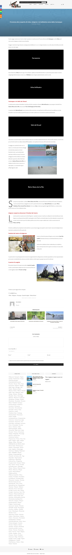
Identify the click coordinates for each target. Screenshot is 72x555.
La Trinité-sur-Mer (17, 455)
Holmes (21, 447)
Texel (19, 531)
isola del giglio (20, 449)
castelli (16, 411)
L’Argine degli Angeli (17, 454)
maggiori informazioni (37, 2)
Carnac (16, 409)
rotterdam (22, 514)
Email (29, 354)
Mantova (15, 467)
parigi (19, 495)
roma (15, 512)
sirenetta (20, 522)
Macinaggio (21, 466)
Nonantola (11, 488)
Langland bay (19, 461)
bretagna (17, 399)
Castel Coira (11, 411)
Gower (15, 442)
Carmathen (11, 409)
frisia (22, 438)
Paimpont (11, 493)
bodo (22, 392)
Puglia (16, 507)
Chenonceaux (20, 414)
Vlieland (18, 540)
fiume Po (11, 435)
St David (16, 526)
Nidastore (21, 486)
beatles (10, 388)
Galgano (14, 440)
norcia (16, 488)
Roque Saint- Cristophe (13, 514)
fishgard (10, 433)
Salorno (10, 517)
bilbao (10, 392)
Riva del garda (15, 510)
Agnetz (22, 376)
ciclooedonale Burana (13, 418)
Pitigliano (11, 504)
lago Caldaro (11, 457)
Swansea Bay (21, 529)
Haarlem (11, 447)
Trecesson (11, 534)
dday (20, 426)
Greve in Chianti (12, 445)
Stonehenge (21, 526)
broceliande (18, 400)
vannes (15, 538)
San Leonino (16, 517)
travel (20, 533)
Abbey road (11, 376)
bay (21, 387)
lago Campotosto (18, 457)
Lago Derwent (12, 459)
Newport (16, 486)
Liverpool (19, 462)
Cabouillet (15, 402)
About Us (52, 4)
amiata (22, 378)
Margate (20, 469)
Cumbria (21, 424)
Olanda (22, 490)
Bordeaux (20, 394)
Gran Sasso (20, 442)
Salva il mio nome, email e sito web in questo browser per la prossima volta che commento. (27, 360)
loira (10, 464)
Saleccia (10, 516)
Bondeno (15, 394)
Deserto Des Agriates (13, 428)
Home (30, 4)
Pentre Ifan (11, 500)
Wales (22, 541)
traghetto (15, 533)
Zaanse (10, 543)
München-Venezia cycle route (15, 481)
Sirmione (11, 524)
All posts (17, 305)
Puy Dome (11, 509)
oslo (21, 492)
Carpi (20, 409)
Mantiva (10, 467)
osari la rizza (16, 492)
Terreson (14, 531)
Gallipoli (22, 440)
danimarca (15, 426)
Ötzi (24, 492)
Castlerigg (20, 412)
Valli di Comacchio (37, 384)
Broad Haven (11, 400)
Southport (11, 526)
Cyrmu (10, 426)
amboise (11, 378)
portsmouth (11, 505)
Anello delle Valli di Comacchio (15, 382)
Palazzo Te (11, 495)
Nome (9, 354)
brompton (23, 400)
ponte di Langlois (26, 295)
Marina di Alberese (16, 471)
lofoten (23, 462)
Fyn (24, 438)
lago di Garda (18, 459)
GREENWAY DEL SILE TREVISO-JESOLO (17, 443)
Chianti (10, 416)
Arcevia (15, 383)
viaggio (19, 538)
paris (22, 495)
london (13, 464)
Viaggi (35, 4)
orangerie (11, 492)
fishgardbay (16, 433)
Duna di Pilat (11, 430)
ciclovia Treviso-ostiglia (19, 419)
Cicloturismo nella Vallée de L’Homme (36, 321)
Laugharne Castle (12, 462)
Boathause (18, 392)
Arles (10, 295)
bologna (10, 394)
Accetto (43, 2)
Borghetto (11, 395)
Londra (17, 464)
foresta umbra (17, 435)
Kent (10, 452)
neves (21, 483)
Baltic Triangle (12, 387)
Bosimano (11, 397)
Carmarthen (11, 407)
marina (10, 471)
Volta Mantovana (12, 541)
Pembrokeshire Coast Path (20, 497)
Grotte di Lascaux (20, 445)
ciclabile (14, 416)
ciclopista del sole (22, 418)
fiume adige (22, 433)
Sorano (20, 524)
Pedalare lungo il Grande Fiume (38, 390)
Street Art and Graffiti (13, 528)
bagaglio (21, 385)
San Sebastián (22, 517)
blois (14, 392)
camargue (19, 295)
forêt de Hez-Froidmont (13, 436)
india (10, 449)
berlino (15, 390)
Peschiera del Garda (13, 502)
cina (22, 421)
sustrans (20, 528)
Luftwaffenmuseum (13, 466)
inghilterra (14, 449)
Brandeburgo (11, 399)
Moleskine (41, 4)
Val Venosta (21, 536)
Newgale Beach (22, 485)
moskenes (17, 479)
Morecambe (11, 479)
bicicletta (24, 390)
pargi (16, 495)
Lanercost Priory (12, 461)
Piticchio (19, 502)
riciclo (10, 510)
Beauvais (11, 390)
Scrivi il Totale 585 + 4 (12, 348)
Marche (10, 469)
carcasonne (11, 406)
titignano (22, 531)
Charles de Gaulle (12, 414)
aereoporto (17, 376)
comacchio (23, 423)
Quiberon (16, 509)
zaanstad (15, 543)
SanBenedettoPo (12, 519)
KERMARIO (15, 452)
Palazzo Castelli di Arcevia (19, 493)
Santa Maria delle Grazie (13, 521)
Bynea (10, 402)
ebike (23, 430)
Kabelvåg (17, 450)
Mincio (21, 474)
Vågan (16, 536)
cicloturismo (11, 419)
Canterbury (20, 404)
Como (10, 424)
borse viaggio (20, 395)
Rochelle (11, 512)
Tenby (10, 531)
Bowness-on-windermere (19, 397)
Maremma (16, 469)
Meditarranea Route (13, 473)
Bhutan (19, 390)
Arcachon (11, 383)
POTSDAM (11, 507)
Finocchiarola (21, 431)
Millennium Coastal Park (14, 474)
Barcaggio (18, 387)
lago (23, 455)
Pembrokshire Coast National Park (15, 498)
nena (18, 483)
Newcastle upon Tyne (13, 485)
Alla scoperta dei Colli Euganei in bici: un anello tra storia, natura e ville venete (38, 377)
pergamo (17, 500)
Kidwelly (11, 454)
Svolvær (10, 529)
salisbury (22, 516)
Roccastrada (22, 510)
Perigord (21, 500)
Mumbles (22, 479)
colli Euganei (17, 423)
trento (16, 534)
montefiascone (12, 478)
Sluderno (16, 524)
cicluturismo (18, 421)
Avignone (14, 295)
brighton (22, 399)
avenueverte (11, 385)
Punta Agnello (21, 507)
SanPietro (19, 519)
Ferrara (16, 431)
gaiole (10, 440)
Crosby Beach (15, 424)
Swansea (15, 529)
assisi (23, 383)
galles (18, 440)
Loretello (22, 464)
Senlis (21, 521)
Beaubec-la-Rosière (17, 388)
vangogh (11, 538)
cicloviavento (11, 421)
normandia (20, 488)
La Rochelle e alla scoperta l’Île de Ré (17, 321)
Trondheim (20, 534)
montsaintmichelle (20, 478)
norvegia (11, 490)
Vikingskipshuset (12, 540)
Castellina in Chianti (13, 412)
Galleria (46, 4)
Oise (19, 490)
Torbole (10, 533)
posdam (16, 505)
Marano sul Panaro (21, 467)
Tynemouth (11, 536)
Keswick (19, 452)
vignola (23, 538)
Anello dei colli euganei (13, 380)
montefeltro (22, 476)
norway (15, 490)
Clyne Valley (11, 423)
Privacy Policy (42, 553)
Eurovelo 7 (11, 431)
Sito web (48, 354)
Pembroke (11, 497)
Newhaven (11, 486)
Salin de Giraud (33, 295)
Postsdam (22, 505)
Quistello (21, 509)
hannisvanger (16, 447)
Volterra (18, 541)
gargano (10, 442)
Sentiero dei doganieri (13, 522)
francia (18, 438)
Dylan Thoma (17, 430)
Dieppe (20, 428)
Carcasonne (37, 45)
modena (11, 476)
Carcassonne (17, 406)
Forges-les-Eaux (12, 438)
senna (24, 521)
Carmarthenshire (18, 407)
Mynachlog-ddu (12, 483)
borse (16, 395)
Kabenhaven (22, 450)
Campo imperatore (13, 404)
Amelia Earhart (17, 378)
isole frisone (11, 450)
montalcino (16, 476)
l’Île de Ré (11, 455)
